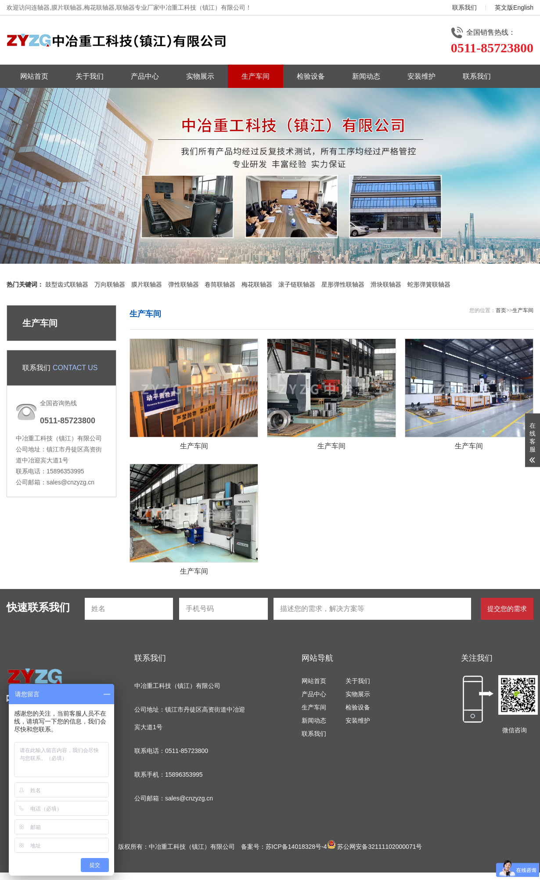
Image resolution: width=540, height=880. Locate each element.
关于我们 (90, 76)
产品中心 (145, 76)
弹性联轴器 (183, 284)
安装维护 (421, 76)
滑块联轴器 (386, 284)
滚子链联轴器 (296, 284)
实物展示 (200, 76)
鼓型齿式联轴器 (66, 284)
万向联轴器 (109, 284)
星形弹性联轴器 (342, 284)
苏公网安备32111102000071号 (374, 846)
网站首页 (34, 76)
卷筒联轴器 (220, 284)
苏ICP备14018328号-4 (296, 846)
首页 (501, 310)
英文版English (514, 7)
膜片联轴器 (146, 284)
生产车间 (255, 76)
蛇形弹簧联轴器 (428, 284)
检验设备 (311, 76)
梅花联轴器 (256, 284)
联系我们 (464, 7)
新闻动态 (366, 76)
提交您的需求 (507, 608)
